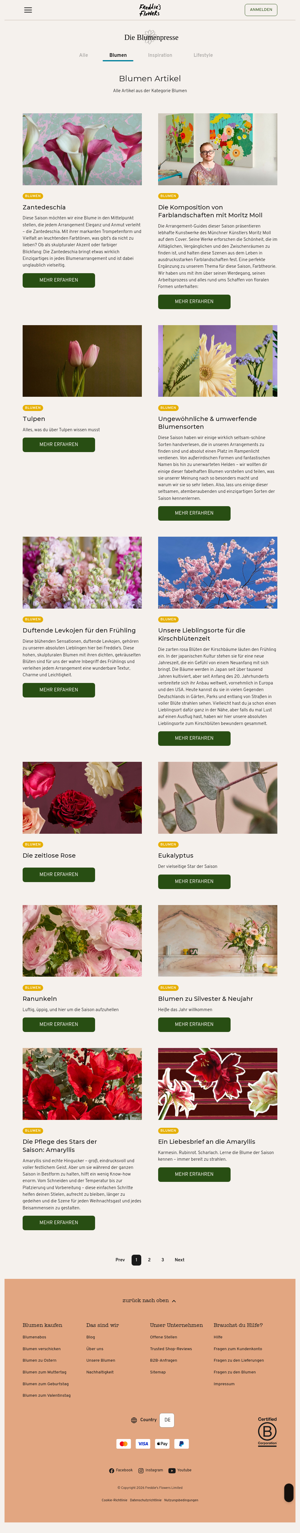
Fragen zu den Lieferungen (239, 1360)
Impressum (224, 1384)
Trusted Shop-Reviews (171, 1349)
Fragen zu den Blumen (235, 1372)
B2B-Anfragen (163, 1360)
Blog (90, 1337)
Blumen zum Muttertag (44, 1372)
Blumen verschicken (42, 1349)
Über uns (95, 1349)
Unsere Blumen (100, 1360)
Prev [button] (120, 1260)
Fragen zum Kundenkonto (238, 1349)
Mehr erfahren (59, 280)
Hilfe (218, 1337)
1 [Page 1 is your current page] (136, 1260)
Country (148, 1420)
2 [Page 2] (149, 1260)
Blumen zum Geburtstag (46, 1384)
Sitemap (158, 1372)
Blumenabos (34, 1337)
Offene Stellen (163, 1337)
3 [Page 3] (162, 1260)
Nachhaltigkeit (100, 1372)
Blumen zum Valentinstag (47, 1395)
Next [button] (179, 1260)
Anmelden (261, 9)
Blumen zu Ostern (39, 1360)
